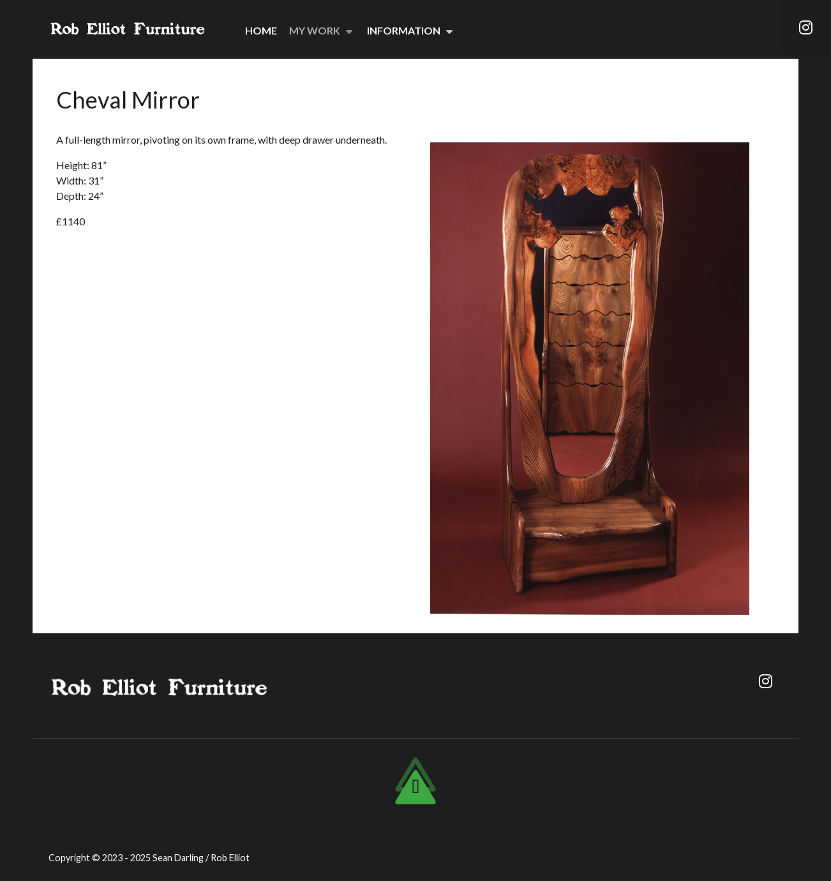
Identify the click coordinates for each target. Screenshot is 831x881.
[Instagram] (805, 27)
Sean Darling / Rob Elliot (201, 857)
